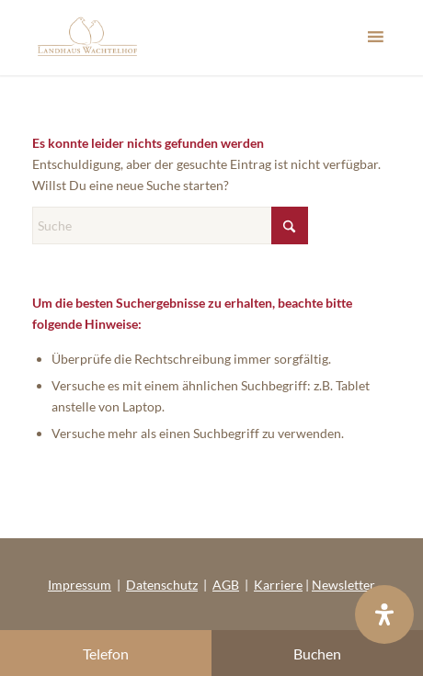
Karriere (278, 584)
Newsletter (343, 584)
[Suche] (170, 225)
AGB (225, 584)
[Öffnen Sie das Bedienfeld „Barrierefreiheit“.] (384, 614)
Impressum (79, 584)
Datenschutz (162, 584)
